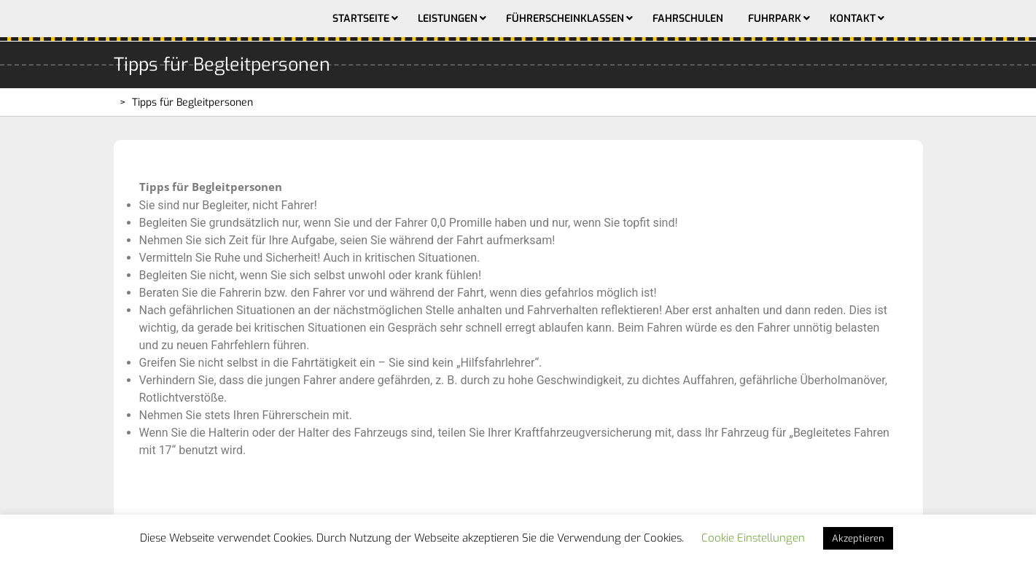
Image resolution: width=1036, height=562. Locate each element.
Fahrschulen (688, 19)
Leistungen (448, 19)
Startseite (360, 19)
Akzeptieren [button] (858, 538)
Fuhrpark (774, 19)
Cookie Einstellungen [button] (753, 538)
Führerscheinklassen (565, 19)
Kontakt (853, 19)
